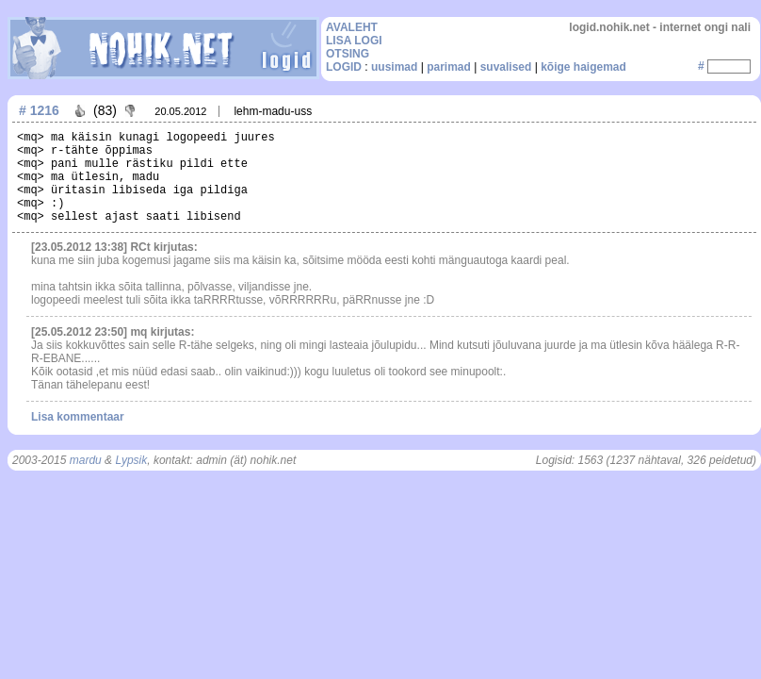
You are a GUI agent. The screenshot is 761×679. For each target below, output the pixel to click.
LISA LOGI (354, 40)
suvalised (506, 67)
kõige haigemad (583, 67)
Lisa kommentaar (77, 416)
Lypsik (131, 460)
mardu (86, 460)
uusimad (394, 67)
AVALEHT (352, 27)
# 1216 (39, 110)
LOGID (344, 67)
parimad (449, 67)
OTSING (347, 53)
